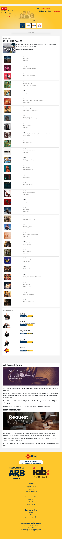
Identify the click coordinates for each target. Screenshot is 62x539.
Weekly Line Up (31, 504)
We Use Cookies (32, 537)
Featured (31, 512)
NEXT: (39, 8)
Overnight (22, 348)
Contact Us (31, 488)
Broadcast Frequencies (31, 491)
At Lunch (22, 313)
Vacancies (31, 489)
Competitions (31, 499)
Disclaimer (19, 537)
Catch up (30, 316)
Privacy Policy (25, 537)
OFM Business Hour (25, 330)
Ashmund (24, 340)
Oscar (23, 349)
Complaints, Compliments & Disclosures (31, 529)
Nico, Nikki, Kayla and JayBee (28, 323)
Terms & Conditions (31, 527)
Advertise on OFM (31, 486)
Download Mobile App (31, 516)
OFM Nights (23, 339)
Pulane (23, 314)
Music (31, 503)
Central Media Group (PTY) (52, 537)
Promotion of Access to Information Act (31, 531)
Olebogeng (24, 331)
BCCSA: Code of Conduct (31, 526)
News (31, 514)
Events (31, 501)
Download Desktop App (31, 518)
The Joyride (23, 322)
